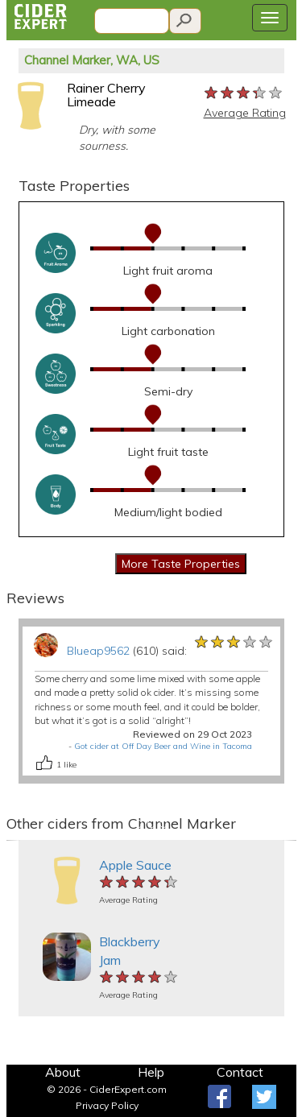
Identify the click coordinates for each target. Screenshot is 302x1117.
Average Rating (245, 112)
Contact (240, 1072)
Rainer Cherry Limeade (106, 95)
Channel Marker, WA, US (91, 60)
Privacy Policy (107, 1105)
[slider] (244, 93)
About (63, 1072)
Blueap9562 (98, 650)
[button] (13, 840)
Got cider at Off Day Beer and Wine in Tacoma (163, 746)
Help (151, 1072)
